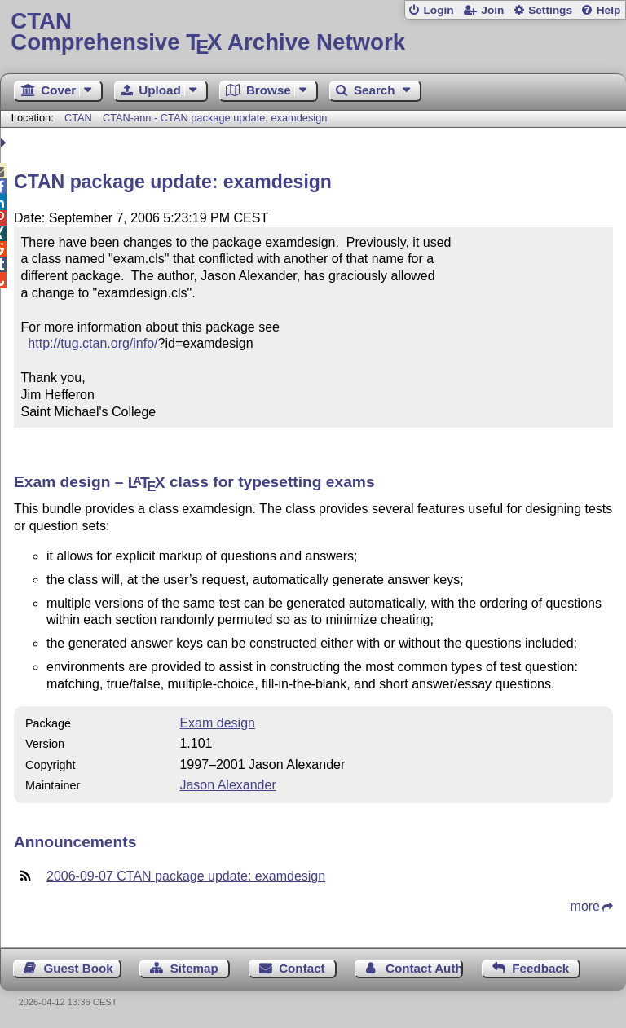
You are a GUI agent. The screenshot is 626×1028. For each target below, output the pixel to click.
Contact (302, 968)
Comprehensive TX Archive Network (313, 32)
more (585, 906)
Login (438, 10)
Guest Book (78, 968)
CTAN (78, 118)
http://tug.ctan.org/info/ (92, 343)
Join (492, 10)
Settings (550, 10)
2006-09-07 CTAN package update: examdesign (185, 876)
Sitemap (194, 968)
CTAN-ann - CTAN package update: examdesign (215, 118)
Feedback (540, 968)
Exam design (217, 723)
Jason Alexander (227, 785)
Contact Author (424, 968)
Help (609, 10)
